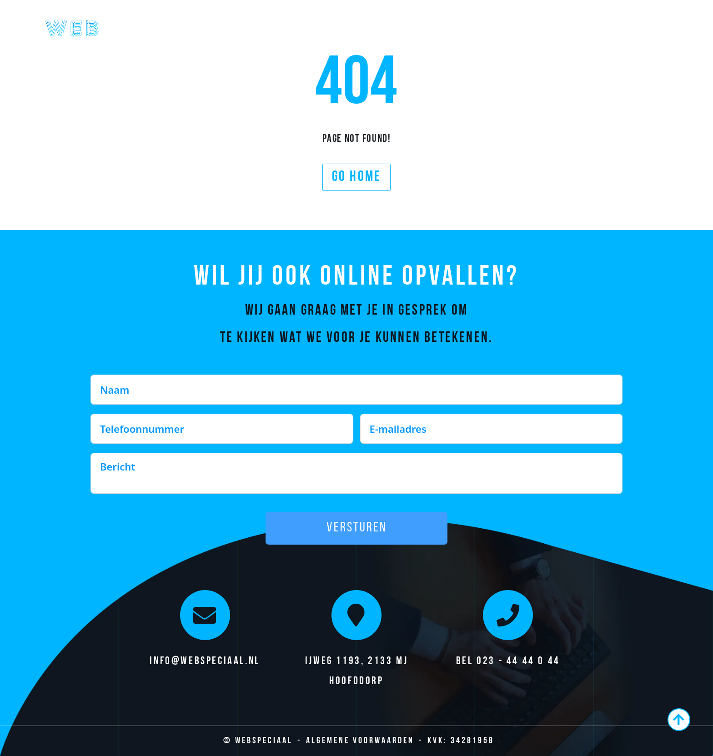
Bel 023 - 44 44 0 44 (508, 661)
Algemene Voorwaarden (360, 741)
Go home (356, 177)
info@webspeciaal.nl (205, 661)
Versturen (356, 528)
